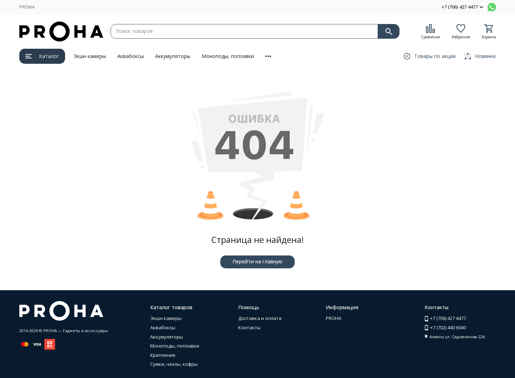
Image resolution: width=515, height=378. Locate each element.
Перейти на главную (257, 261)
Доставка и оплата (259, 318)
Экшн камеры (90, 56)
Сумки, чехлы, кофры (174, 364)
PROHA (27, 7)
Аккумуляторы (172, 56)
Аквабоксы (130, 56)
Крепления (162, 355)
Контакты (249, 327)
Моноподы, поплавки (228, 56)
